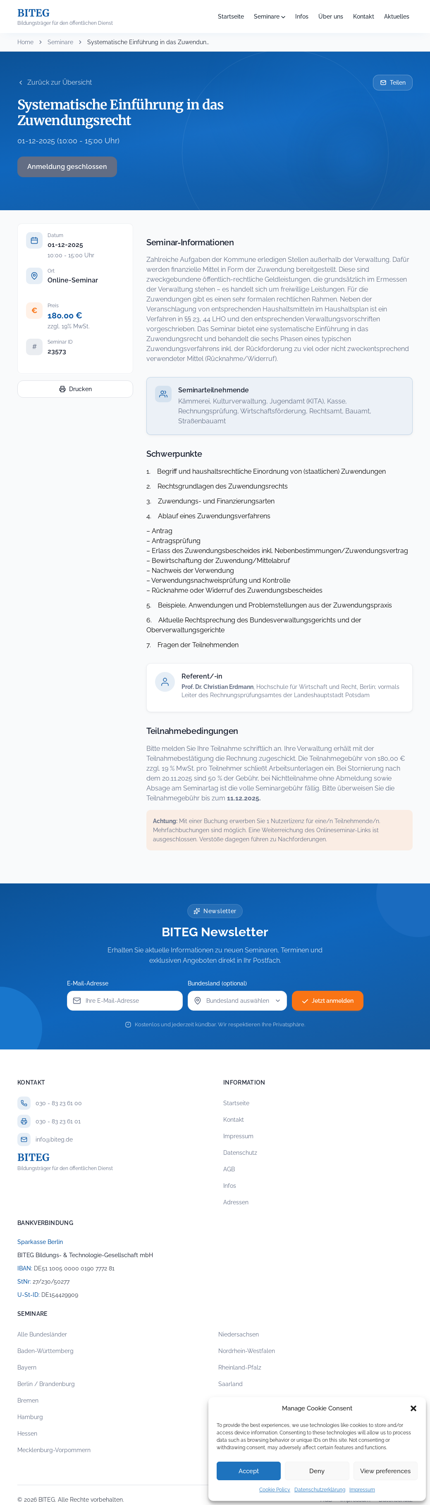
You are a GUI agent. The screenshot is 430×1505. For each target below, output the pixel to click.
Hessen (27, 1433)
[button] (413, 1408)
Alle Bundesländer (42, 1334)
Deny (317, 1471)
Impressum (362, 1490)
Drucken (75, 389)
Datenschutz (240, 1152)
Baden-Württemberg (45, 1351)
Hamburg (30, 1417)
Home (25, 42)
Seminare (267, 16)
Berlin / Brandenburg (46, 1384)
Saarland (230, 1384)
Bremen (27, 1400)
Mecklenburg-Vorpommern (54, 1450)
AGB (229, 1169)
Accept (249, 1471)
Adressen (235, 1202)
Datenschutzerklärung (319, 1490)
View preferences (385, 1471)
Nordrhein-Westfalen (246, 1351)
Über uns (330, 16)
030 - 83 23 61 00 (59, 1103)
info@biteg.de (54, 1139)
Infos (301, 16)
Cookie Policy (274, 1490)
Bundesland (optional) (217, 983)
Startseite (231, 16)
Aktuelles (396, 16)
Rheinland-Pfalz (239, 1367)
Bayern (26, 1367)
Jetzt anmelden (328, 1000)
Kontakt (363, 16)
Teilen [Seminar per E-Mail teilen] (393, 82)
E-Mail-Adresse (87, 983)
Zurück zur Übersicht (54, 82)
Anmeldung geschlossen (67, 167)
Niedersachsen (238, 1334)
